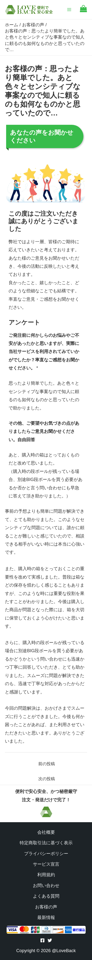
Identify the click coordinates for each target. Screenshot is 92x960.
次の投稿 (46, 778)
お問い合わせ (46, 885)
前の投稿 (46, 764)
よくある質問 (46, 896)
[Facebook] (42, 940)
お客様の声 (46, 906)
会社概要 (46, 832)
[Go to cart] (83, 11)
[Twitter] (50, 940)
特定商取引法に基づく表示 (46, 842)
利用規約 (46, 874)
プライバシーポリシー (46, 853)
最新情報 (46, 917)
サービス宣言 (46, 864)
